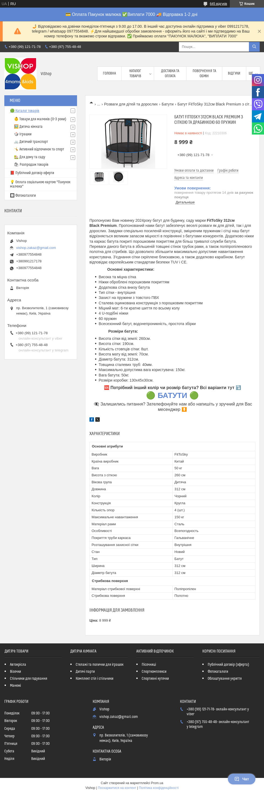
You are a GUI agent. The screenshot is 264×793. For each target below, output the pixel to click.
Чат (241, 779)
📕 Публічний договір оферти (32, 173)
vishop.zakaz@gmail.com (36, 248)
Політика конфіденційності (159, 788)
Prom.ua (157, 783)
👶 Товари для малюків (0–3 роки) (40, 119)
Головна (109, 73)
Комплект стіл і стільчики (94, 678)
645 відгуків (218, 4)
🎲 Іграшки (23, 134)
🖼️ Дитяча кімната (28, 127)
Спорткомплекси (154, 671)
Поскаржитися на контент (117, 788)
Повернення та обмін (204, 73)
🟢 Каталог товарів (24, 111)
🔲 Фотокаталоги (23, 195)
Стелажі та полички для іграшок (99, 664)
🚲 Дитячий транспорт (31, 142)
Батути (167, 104)
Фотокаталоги (218, 671)
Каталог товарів (135, 73)
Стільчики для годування (28, 678)
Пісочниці (149, 664)
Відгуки (234, 73)
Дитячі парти (85, 671)
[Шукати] (254, 47)
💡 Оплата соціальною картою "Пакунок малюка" (40, 184)
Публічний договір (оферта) (228, 664)
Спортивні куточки (155, 678)
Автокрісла (18, 664)
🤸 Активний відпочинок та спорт (39, 149)
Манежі (15, 685)
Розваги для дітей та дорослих (131, 104)
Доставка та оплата (170, 73)
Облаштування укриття (225, 678)
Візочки (15, 671)
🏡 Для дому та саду (29, 157)
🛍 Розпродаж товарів (31, 165)
